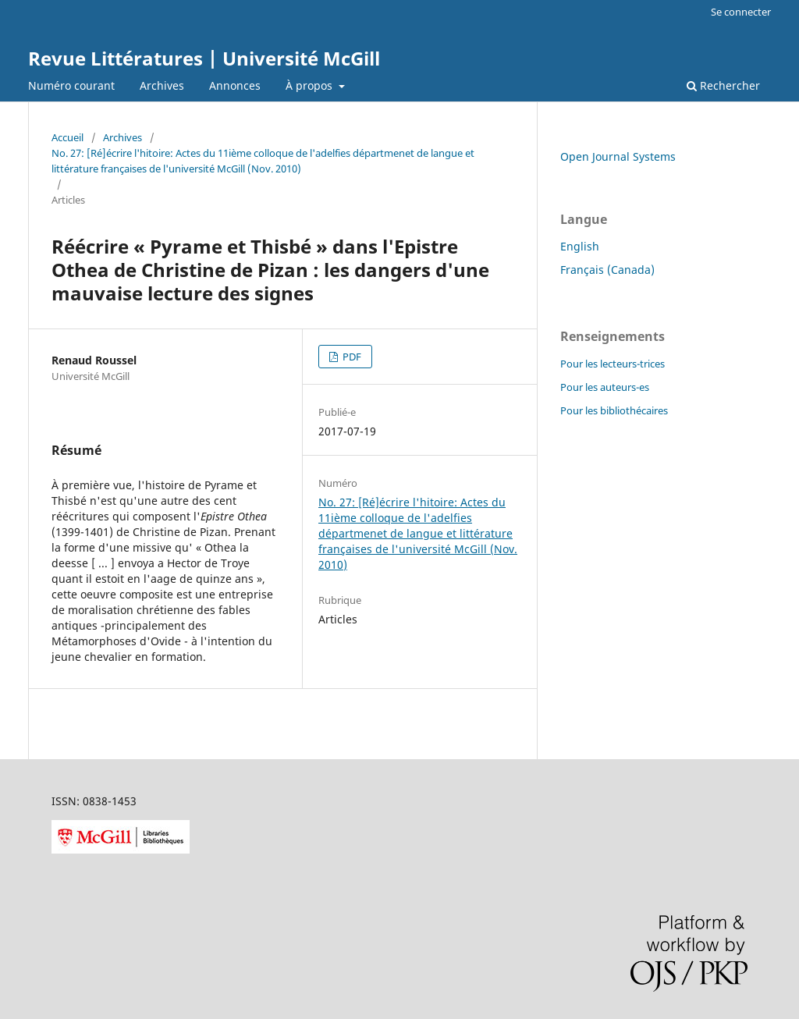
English (579, 246)
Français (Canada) (607, 269)
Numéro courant (71, 85)
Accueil (67, 137)
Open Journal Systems (618, 156)
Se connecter (741, 12)
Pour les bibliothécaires (614, 410)
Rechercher (723, 85)
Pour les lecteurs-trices (612, 364)
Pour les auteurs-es (604, 387)
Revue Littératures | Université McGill (204, 58)
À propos (311, 85)
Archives (162, 85)
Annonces (235, 85)
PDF (350, 357)
